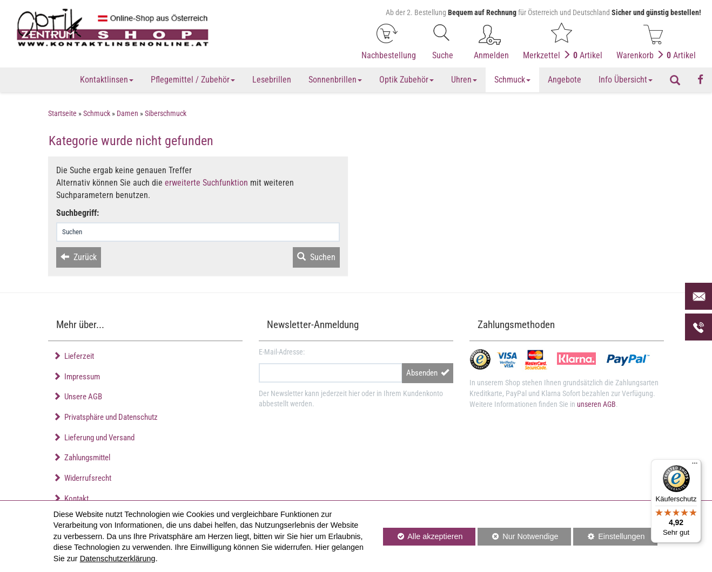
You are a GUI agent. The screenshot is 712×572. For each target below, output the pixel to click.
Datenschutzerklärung (118, 558)
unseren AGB (596, 404)
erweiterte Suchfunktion (206, 183)
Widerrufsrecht (82, 478)
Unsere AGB (77, 396)
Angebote (564, 79)
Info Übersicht (626, 79)
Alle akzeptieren (423, 536)
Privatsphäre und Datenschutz (105, 417)
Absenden (427, 373)
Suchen (316, 257)
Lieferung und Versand (94, 437)
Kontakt (71, 498)
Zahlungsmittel (81, 457)
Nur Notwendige (518, 538)
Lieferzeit (73, 356)
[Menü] (694, 465)
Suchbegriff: (77, 213)
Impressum (76, 377)
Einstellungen (609, 538)
